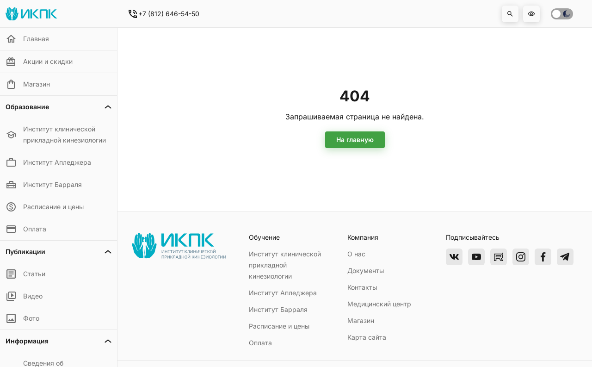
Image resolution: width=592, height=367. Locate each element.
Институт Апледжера (283, 293)
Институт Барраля (278, 309)
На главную (355, 139)
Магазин (360, 320)
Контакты (362, 287)
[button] (510, 14)
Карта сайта (366, 337)
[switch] (562, 13)
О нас (356, 254)
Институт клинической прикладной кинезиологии (285, 265)
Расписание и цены (279, 326)
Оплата (260, 343)
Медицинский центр (379, 304)
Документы (365, 270)
